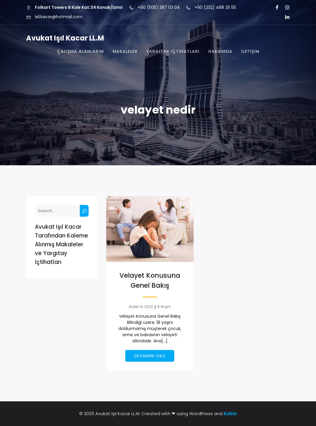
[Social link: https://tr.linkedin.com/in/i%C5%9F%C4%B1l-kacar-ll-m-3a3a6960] (285, 17)
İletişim (250, 51)
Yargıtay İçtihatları (173, 51)
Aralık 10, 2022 (141, 306)
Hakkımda (220, 51)
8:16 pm (164, 306)
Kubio (230, 413)
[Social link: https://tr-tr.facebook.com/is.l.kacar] (274, 7)
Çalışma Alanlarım (80, 51)
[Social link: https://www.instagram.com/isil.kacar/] (285, 7)
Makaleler (125, 51)
